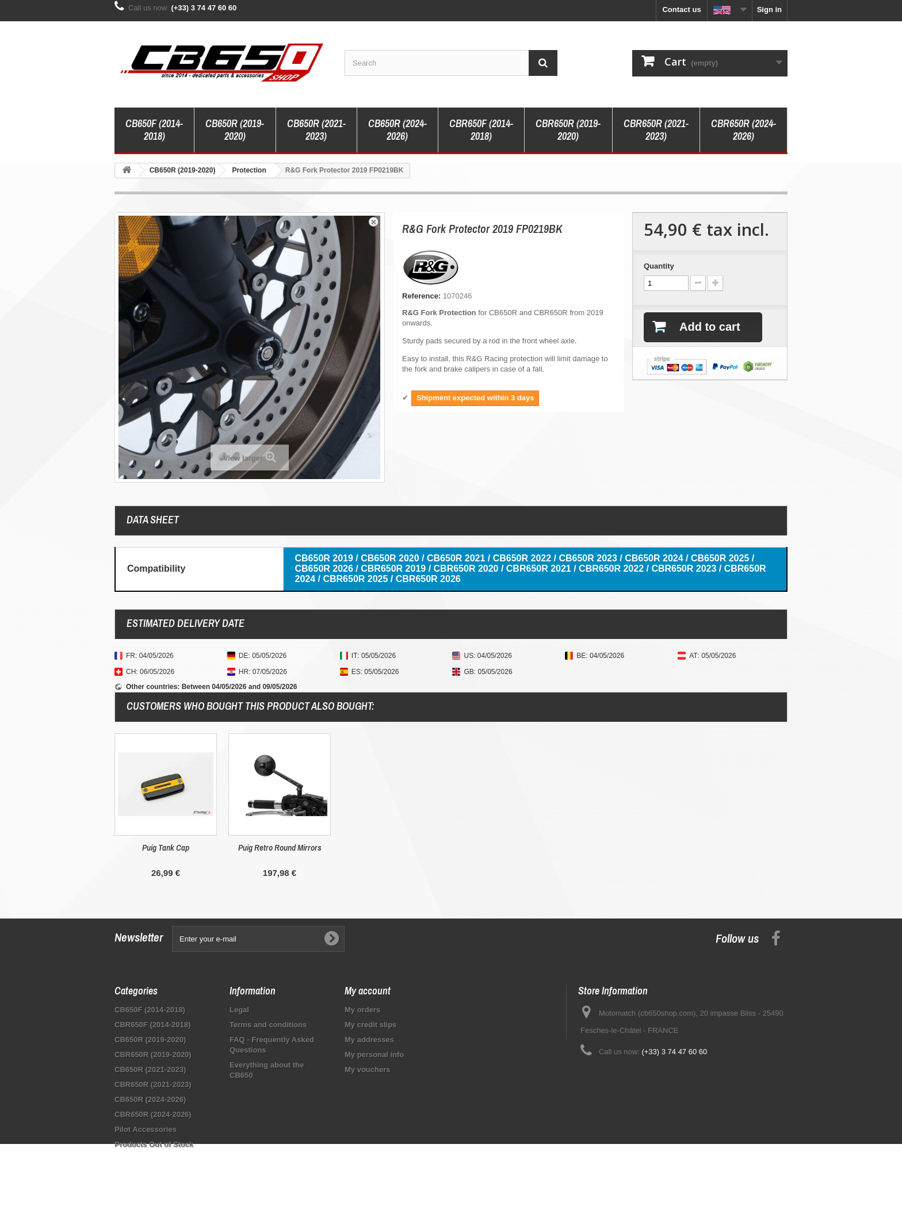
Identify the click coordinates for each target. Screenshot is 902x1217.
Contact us (681, 9)
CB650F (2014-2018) (154, 129)
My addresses (369, 1039)
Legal (239, 1009)
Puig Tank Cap (393, 847)
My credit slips (370, 1024)
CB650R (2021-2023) (316, 129)
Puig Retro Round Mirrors (507, 847)
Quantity (659, 266)
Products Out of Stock (153, 1144)
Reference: (421, 296)
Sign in (769, 9)
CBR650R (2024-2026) (743, 129)
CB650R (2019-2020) (234, 129)
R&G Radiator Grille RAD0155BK (279, 852)
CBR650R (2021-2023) (656, 129)
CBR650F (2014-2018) (481, 129)
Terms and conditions (268, 1024)
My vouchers (367, 1069)
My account (368, 990)
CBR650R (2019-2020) (568, 129)
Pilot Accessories (145, 1129)
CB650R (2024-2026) (397, 129)
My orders (362, 1009)
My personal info (374, 1054)
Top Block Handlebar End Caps (166, 847)
